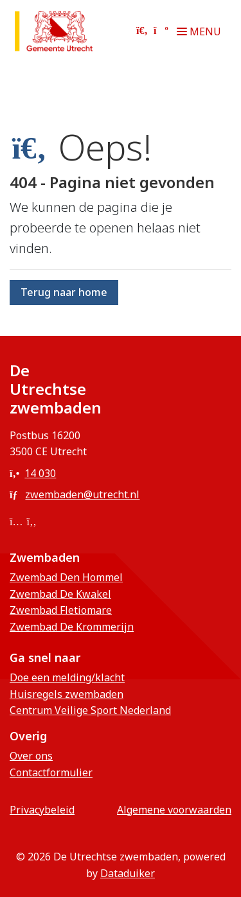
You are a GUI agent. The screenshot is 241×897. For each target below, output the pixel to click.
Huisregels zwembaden (66, 694)
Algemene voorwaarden (174, 810)
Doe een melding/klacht (67, 677)
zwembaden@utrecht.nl (74, 494)
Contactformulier (51, 772)
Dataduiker (127, 873)
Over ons (31, 756)
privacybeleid (42, 810)
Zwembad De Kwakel (60, 594)
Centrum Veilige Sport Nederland (90, 710)
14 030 (33, 473)
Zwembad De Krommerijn (72, 627)
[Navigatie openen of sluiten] (201, 31)
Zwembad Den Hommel (66, 577)
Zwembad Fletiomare (61, 610)
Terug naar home (64, 292)
